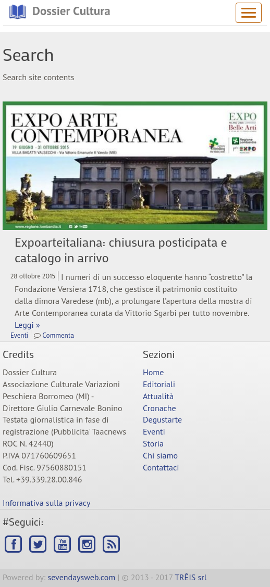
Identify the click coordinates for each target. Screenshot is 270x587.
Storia (153, 443)
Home (153, 372)
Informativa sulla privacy (46, 502)
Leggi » (27, 325)
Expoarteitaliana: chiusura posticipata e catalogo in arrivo (121, 249)
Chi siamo (160, 455)
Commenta (58, 334)
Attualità (158, 396)
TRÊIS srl (190, 577)
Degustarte (162, 419)
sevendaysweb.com (82, 577)
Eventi (19, 334)
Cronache (159, 408)
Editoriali (159, 384)
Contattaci (161, 467)
